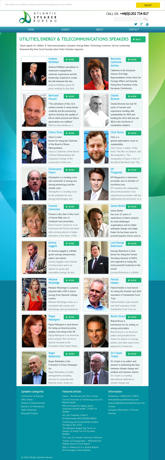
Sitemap (112, 413)
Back (138, 39)
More (71, 59)
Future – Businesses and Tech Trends (80, 395)
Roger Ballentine (54, 354)
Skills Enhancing (28, 409)
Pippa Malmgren (54, 317)
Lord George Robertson (117, 244)
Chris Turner (117, 132)
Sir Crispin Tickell (116, 354)
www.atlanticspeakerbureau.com (123, 399)
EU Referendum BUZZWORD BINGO (79, 418)
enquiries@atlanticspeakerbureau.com (126, 402)
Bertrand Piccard (53, 96)
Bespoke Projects (29, 413)
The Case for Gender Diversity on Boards (82, 437)
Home (31, 29)
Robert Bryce (118, 316)
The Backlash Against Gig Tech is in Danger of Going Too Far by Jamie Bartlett (79, 431)
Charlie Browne (115, 96)
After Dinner (27, 399)
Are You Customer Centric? (75, 414)
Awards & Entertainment (33, 402)
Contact (134, 29)
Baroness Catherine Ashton (116, 62)
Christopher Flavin (55, 170)
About (99, 29)
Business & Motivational (32, 406)
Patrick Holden (115, 280)
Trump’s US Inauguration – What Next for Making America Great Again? (81, 442)
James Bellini (118, 205)
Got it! (148, 5)
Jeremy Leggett (52, 244)
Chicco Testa (55, 132)
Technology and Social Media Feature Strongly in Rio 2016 (80, 423)
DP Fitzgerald (116, 170)
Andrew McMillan (53, 60)
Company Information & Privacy (123, 409)
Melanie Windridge (54, 280)
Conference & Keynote (32, 395)
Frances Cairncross (54, 207)
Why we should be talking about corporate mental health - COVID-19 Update (79, 408)
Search (65, 29)
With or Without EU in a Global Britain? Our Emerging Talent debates (80, 448)
